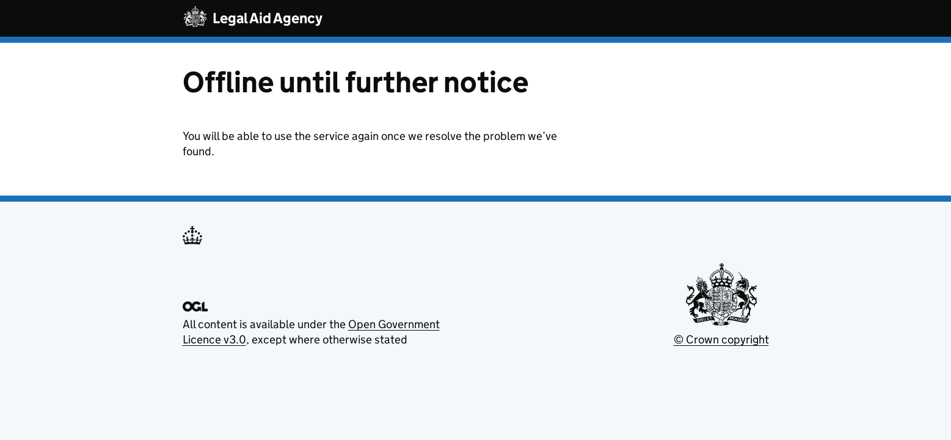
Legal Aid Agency (267, 18)
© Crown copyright (721, 339)
